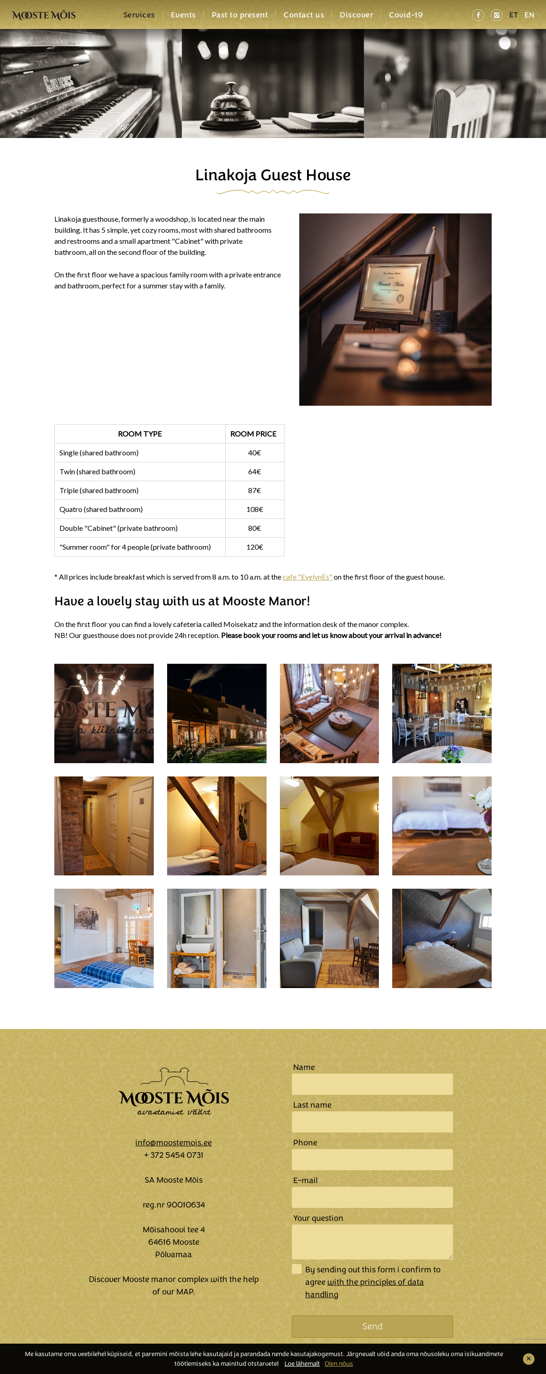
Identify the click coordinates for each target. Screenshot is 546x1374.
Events (183, 15)
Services (139, 15)
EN (529, 15)
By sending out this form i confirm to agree (373, 1282)
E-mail (305, 1180)
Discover (356, 15)
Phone (305, 1142)
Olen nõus (339, 1363)
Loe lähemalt (302, 1363)
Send (372, 1326)
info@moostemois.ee (173, 1142)
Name (304, 1067)
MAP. (185, 1291)
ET (513, 15)
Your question (318, 1218)
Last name (312, 1104)
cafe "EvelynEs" (307, 576)
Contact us (304, 15)
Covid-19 (406, 15)
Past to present (240, 15)
